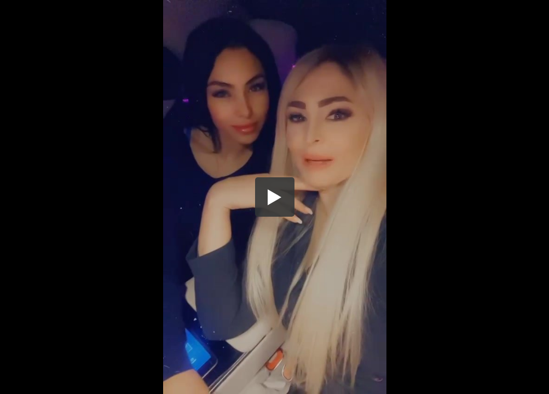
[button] (274, 197)
